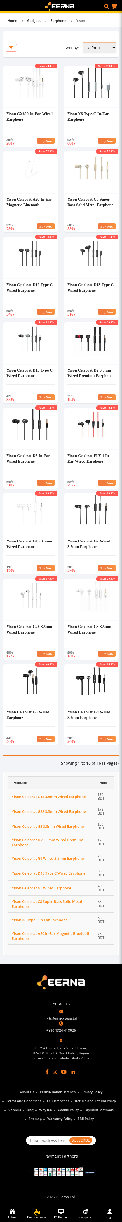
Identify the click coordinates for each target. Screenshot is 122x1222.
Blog (30, 1109)
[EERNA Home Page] (61, 5)
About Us (27, 1091)
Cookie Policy (68, 1109)
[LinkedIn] (73, 1071)
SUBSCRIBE (81, 1140)
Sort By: (72, 47)
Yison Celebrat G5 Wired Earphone (41, 888)
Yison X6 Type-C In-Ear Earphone (39, 919)
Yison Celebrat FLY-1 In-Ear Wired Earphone (88, 458)
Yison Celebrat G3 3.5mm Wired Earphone (89, 629)
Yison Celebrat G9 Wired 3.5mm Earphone (88, 714)
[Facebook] (47, 1071)
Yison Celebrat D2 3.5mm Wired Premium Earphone (89, 372)
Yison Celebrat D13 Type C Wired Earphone (90, 287)
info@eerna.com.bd (61, 1018)
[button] (106, 6)
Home (12, 20)
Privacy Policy (91, 1091)
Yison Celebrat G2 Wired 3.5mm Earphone (88, 543)
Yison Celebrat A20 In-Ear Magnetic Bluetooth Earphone (29, 204)
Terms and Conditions (23, 1100)
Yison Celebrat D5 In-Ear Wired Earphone (28, 458)
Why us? (45, 1109)
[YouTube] (64, 1071)
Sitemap (35, 1118)
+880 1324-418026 (61, 1030)
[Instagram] (55, 1071)
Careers (14, 1109)
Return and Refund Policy (95, 1100)
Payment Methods (99, 1109)
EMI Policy (86, 1118)
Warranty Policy (59, 1118)
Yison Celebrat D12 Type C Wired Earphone (29, 287)
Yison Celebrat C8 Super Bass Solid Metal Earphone (90, 201)
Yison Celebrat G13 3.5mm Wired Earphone (29, 543)
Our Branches (58, 1100)
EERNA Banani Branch (58, 1091)
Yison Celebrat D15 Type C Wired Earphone (29, 372)
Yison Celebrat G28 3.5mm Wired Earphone (29, 629)
